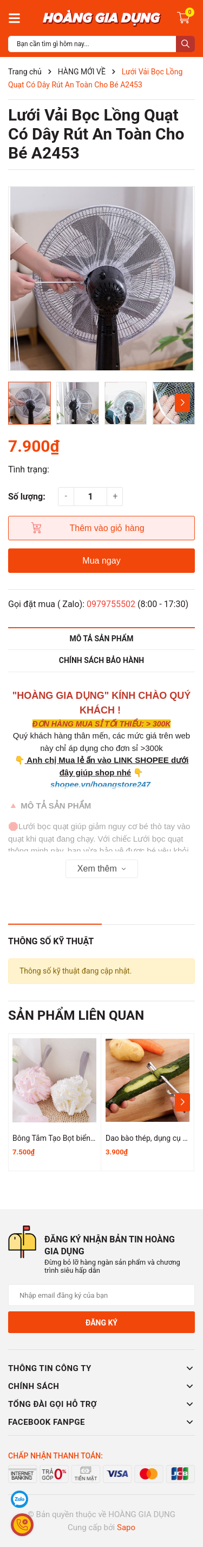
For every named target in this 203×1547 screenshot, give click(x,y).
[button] (182, 403)
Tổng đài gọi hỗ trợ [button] (101, 1404)
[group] (101, 278)
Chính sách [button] (101, 1386)
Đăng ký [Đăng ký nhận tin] (101, 1322)
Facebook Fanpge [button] (101, 1422)
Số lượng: (26, 496)
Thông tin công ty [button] (101, 1368)
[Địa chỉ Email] (101, 1295)
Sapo (126, 1527)
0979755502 (111, 604)
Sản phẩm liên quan (76, 1015)
